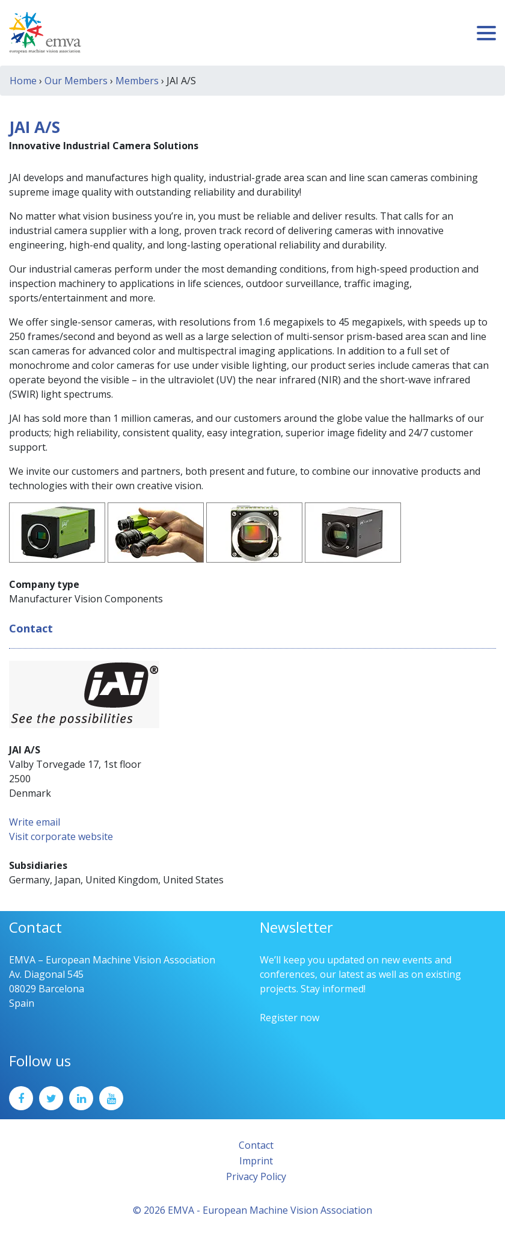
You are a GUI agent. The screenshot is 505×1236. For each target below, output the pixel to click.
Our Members (76, 80)
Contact (256, 1145)
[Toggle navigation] (486, 33)
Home (23, 80)
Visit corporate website (61, 836)
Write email (34, 822)
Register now (289, 1017)
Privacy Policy (256, 1176)
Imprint (256, 1160)
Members (137, 80)
